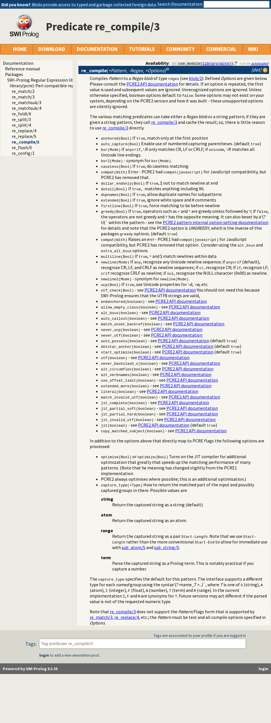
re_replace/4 (24, 130)
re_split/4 (21, 125)
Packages (14, 74)
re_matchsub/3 (26, 102)
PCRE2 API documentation (152, 84)
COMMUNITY (180, 49)
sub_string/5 (166, 547)
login (44, 655)
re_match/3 (23, 97)
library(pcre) (216, 63)
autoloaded (259, 63)
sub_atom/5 (133, 547)
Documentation (18, 63)
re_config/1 (23, 153)
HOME (20, 49)
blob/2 (195, 78)
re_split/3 (21, 119)
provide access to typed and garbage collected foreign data (93, 4)
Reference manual (22, 68)
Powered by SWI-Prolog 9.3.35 (30, 668)
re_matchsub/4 (26, 108)
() (123, 70)
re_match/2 (23, 91)
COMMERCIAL (221, 49)
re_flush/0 (22, 147)
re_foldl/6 (21, 114)
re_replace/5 (24, 136)
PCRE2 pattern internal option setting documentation (215, 222)
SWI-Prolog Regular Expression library (44, 80)
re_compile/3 (25, 142)
